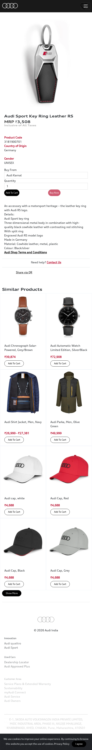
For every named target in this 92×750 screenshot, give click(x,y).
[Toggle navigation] (86, 6)
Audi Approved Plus (17, 678)
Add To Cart (12, 192)
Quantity (10, 180)
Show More (12, 593)
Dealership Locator (16, 674)
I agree (79, 743)
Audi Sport (11, 655)
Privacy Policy (61, 743)
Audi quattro (12, 651)
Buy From (10, 170)
